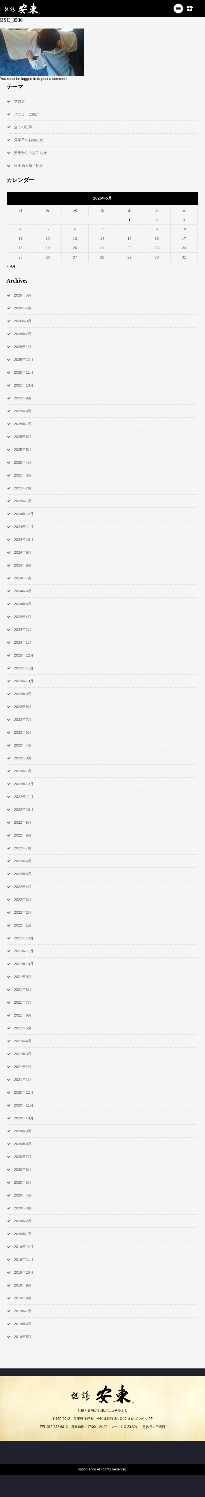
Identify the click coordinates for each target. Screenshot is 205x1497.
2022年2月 (22, 912)
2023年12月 (24, 655)
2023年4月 (22, 745)
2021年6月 (22, 1015)
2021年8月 (22, 989)
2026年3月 (22, 321)
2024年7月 (22, 578)
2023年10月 (24, 681)
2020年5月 (22, 1182)
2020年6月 (22, 1169)
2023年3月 (22, 758)
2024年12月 (24, 514)
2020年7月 (22, 1157)
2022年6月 (22, 861)
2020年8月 (22, 1144)
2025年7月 (22, 424)
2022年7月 (22, 848)
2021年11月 (24, 951)
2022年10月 (24, 809)
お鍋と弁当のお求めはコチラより (102, 1411)
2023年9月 (22, 694)
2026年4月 (22, 308)
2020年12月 (24, 1092)
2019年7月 (22, 1311)
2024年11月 (24, 527)
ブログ (19, 101)
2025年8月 (22, 411)
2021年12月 (24, 938)
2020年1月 (22, 1234)
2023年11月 (24, 668)
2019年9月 (22, 1285)
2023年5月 (22, 732)
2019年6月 (22, 1324)
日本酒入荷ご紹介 (28, 166)
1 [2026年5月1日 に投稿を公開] (129, 220)
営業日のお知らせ (28, 140)
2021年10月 (24, 964)
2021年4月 (22, 1041)
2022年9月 (22, 822)
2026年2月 (22, 334)
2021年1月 (22, 1079)
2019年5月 (22, 1337)
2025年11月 (24, 372)
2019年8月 (22, 1298)
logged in (28, 79)
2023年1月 (22, 771)
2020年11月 (24, 1105)
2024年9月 (22, 552)
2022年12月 (24, 784)
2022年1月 (22, 925)
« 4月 (11, 266)
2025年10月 (24, 385)
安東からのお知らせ (30, 153)
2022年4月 (22, 887)
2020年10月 (24, 1118)
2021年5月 (22, 1028)
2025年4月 (22, 462)
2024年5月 (22, 604)
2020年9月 (22, 1131)
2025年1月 (22, 501)
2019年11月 (24, 1259)
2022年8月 (22, 835)
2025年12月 (24, 359)
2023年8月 (22, 707)
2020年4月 (22, 1195)
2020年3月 (22, 1208)
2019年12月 (24, 1247)
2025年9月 (22, 398)
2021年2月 (22, 1067)
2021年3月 (22, 1054)
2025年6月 (22, 437)
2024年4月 (22, 617)
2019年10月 (24, 1272)
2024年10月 (24, 539)
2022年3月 (22, 899)
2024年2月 (22, 629)
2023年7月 (22, 719)
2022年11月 (24, 797)
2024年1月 (22, 642)
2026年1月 (22, 347)
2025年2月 (22, 488)
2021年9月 (22, 977)
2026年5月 (22, 295)
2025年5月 (22, 449)
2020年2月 (22, 1221)
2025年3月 (22, 475)
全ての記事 (23, 127)
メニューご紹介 (26, 114)
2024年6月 (22, 591)
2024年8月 (22, 565)
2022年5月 (22, 874)
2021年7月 (22, 1002)
